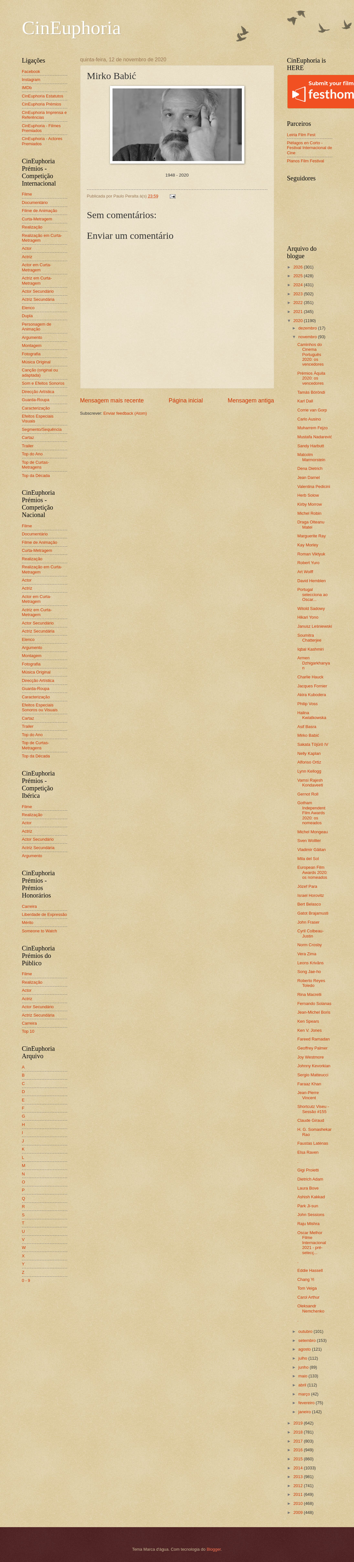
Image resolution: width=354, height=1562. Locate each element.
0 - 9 (26, 1280)
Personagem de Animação (36, 326)
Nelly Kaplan (309, 753)
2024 (298, 284)
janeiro (305, 1411)
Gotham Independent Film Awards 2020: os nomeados (311, 812)
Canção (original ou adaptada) (40, 372)
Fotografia (31, 353)
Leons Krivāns (310, 962)
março (304, 1394)
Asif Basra (306, 726)
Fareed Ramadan (313, 1039)
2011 (298, 1494)
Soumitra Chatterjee (309, 638)
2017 (298, 1441)
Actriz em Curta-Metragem (37, 280)
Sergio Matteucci (312, 1074)
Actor (27, 248)
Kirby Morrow (309, 504)
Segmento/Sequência (42, 429)
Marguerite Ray (311, 535)
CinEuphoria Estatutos (42, 96)
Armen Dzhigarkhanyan (313, 662)
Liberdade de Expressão (44, 914)
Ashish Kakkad (311, 1196)
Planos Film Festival (305, 160)
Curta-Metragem (37, 219)
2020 (298, 320)
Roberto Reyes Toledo (311, 983)
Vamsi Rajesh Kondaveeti (310, 782)
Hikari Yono (307, 617)
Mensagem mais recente (112, 400)
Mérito (28, 922)
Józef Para (307, 886)
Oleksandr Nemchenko (311, 1308)
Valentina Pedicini (313, 486)
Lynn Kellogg (309, 771)
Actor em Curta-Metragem (36, 267)
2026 (298, 267)
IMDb (27, 87)
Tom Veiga (307, 1288)
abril (302, 1385)
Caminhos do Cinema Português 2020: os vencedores (310, 354)
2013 (298, 1476)
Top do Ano (32, 453)
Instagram (31, 79)
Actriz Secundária (38, 299)
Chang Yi (305, 1279)
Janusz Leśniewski (314, 626)
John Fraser (308, 922)
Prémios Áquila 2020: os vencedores (311, 378)
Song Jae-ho (309, 971)
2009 (298, 1512)
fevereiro (307, 1402)
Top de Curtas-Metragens (35, 465)
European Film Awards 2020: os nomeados (312, 872)
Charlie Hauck (310, 676)
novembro (308, 336)
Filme (27, 194)
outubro (306, 1331)
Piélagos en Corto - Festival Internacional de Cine (309, 147)
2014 (298, 1468)
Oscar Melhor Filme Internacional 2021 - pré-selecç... (311, 1242)
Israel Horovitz (310, 895)
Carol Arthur (308, 1297)
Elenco (28, 307)
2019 (298, 1423)
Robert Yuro (308, 562)
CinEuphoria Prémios (41, 104)
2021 (298, 311)
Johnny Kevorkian (313, 1065)
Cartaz (28, 437)
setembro (307, 1340)
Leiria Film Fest (301, 134)
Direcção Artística (38, 391)
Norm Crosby (309, 944)
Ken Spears (308, 1021)
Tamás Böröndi (311, 392)
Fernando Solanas (314, 1003)
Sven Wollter (309, 840)
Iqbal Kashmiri (310, 649)
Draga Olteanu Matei (311, 524)
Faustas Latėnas (312, 1143)
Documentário (35, 202)
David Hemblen (311, 580)
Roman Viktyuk (311, 554)
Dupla (27, 315)
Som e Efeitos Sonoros (43, 383)
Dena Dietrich (310, 468)
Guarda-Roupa (35, 399)
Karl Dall (305, 401)
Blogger (214, 1549)
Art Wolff (305, 571)
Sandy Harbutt (310, 445)
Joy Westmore (310, 1057)
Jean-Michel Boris (313, 1012)
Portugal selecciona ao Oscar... (312, 594)
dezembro (308, 328)
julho (303, 1358)
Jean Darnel (308, 477)
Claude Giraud (310, 1120)
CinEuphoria (71, 27)
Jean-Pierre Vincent (308, 1095)
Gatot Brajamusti (312, 913)
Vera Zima (306, 953)
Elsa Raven (308, 1152)
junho (304, 1367)
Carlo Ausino (309, 419)
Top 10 (28, 1031)
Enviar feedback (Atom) (125, 413)
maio (303, 1376)
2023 (298, 293)
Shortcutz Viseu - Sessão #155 (313, 1109)
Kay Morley (307, 545)
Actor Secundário (38, 291)
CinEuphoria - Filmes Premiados (41, 128)
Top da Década (36, 475)
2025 (298, 275)
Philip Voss (307, 703)
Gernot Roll (307, 794)
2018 (298, 1432)
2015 (298, 1458)
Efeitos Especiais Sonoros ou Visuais (40, 707)
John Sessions (311, 1214)
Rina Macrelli (309, 994)
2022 (298, 302)
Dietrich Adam (310, 1179)
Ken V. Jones (309, 1030)
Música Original (36, 362)
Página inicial (185, 400)
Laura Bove (308, 1188)
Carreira (29, 906)
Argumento (32, 337)
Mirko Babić (308, 735)
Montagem (32, 345)
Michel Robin (309, 513)
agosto (305, 1349)
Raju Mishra (308, 1223)
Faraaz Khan (309, 1083)
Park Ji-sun (307, 1205)
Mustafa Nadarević (314, 436)
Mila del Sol (308, 858)
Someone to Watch (39, 930)
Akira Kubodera (311, 694)
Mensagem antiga (251, 400)
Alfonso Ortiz (309, 762)
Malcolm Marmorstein (311, 457)
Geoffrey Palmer (312, 1048)
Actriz (27, 256)
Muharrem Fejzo (312, 427)
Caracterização (36, 408)
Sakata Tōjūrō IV (312, 744)
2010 (298, 1503)
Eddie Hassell (310, 1270)
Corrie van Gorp (312, 410)
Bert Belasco (309, 904)
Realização (32, 227)
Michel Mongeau (312, 831)
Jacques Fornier (312, 686)
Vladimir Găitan (311, 849)
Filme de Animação (40, 210)
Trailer (28, 445)
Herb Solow (308, 495)
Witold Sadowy (311, 608)
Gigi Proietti (308, 1170)
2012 (298, 1485)
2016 (298, 1449)
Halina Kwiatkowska (311, 715)
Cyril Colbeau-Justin (310, 933)
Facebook (31, 71)
